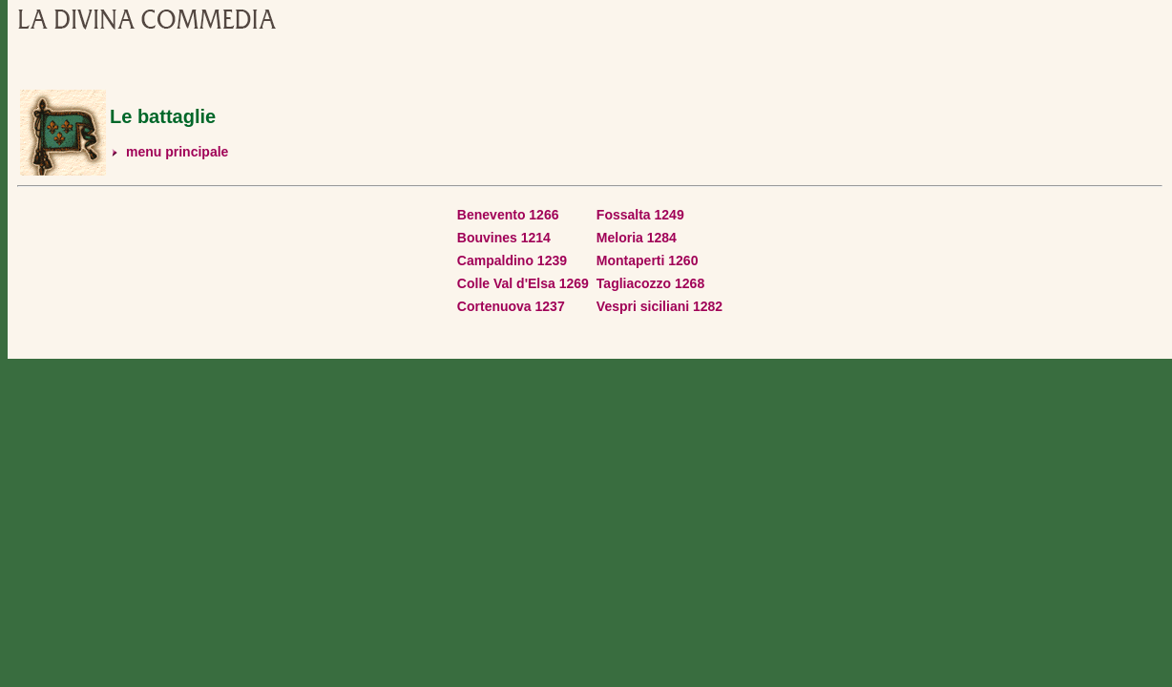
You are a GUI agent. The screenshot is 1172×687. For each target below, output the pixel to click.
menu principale (177, 151)
